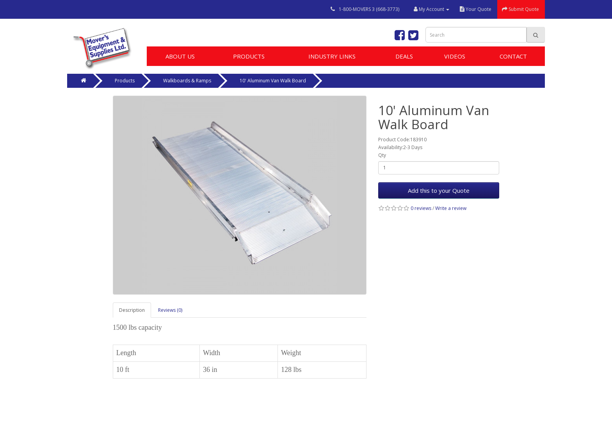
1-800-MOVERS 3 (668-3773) (369, 9)
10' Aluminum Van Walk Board (273, 80)
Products (249, 56)
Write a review (450, 208)
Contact (513, 56)
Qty (382, 155)
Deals (404, 56)
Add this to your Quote (439, 190)
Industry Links (332, 56)
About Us (180, 56)
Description (132, 310)
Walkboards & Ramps (187, 80)
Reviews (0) (170, 310)
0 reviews (421, 208)
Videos (454, 56)
